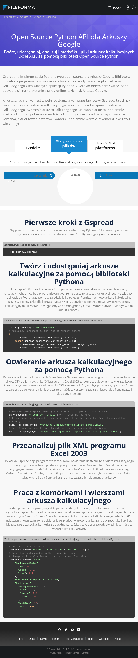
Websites (104, 638)
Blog (90, 638)
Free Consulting (74, 638)
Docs (32, 638)
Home (20, 638)
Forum (55, 638)
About (118, 638)
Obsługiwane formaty (69, 144)
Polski (117, 7)
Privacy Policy (56, 653)
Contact (85, 653)
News (43, 638)
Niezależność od (105, 145)
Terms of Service (71, 653)
